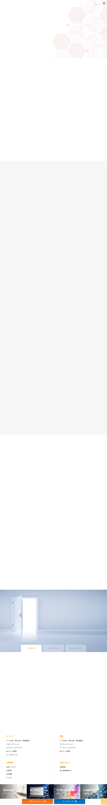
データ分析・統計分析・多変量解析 (17, 740)
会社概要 (9, 774)
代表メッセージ (11, 767)
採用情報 (63, 767)
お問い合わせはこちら (37, 801)
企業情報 (9, 762)
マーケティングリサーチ (14, 748)
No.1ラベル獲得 (11, 751)
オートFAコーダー (12, 755)
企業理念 (9, 770)
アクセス (9, 777)
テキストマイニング (12, 744)
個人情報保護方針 (65, 770)
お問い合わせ (65, 762)
